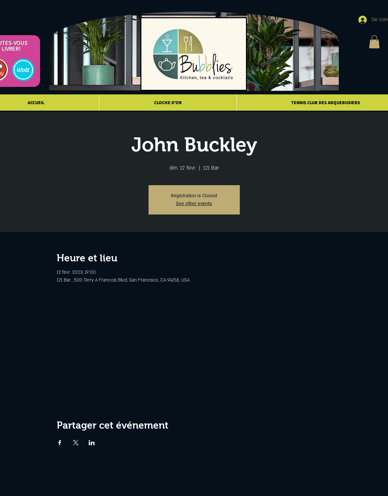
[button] (374, 41)
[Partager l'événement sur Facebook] (60, 442)
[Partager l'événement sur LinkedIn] (92, 442)
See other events (194, 203)
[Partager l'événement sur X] (76, 442)
